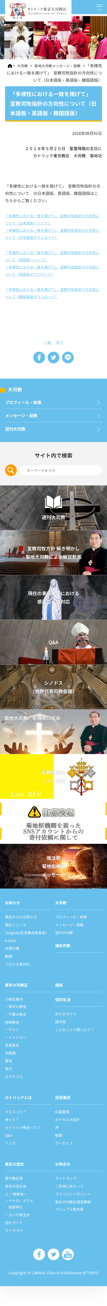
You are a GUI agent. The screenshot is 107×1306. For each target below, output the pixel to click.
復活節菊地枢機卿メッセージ (53, 875)
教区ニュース (17, 934)
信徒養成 (63, 1114)
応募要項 (63, 1128)
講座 (59, 1001)
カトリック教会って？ (25, 1144)
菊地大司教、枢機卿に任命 (37, 728)
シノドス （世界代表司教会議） (54, 696)
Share (37, 358)
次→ (60, 342)
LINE (69, 358)
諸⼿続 (61, 1038)
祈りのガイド (67, 1030)
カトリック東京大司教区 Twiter (53, 1273)
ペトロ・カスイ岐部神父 (23, 1221)
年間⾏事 (13, 965)
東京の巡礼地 (17, 1202)
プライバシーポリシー (75, 1210)
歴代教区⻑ (15, 1194)
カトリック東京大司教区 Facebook (37, 1273)
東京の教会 (19, 1023)
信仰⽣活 (63, 1016)
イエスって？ (17, 1128)
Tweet (53, 358)
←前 (47, 342)
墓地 (9, 1077)
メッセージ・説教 (23, 421)
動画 (9, 972)
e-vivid (11, 957)
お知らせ (13, 912)
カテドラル (15, 1093)
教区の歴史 (16, 1180)
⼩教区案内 (15, 1015)
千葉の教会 (19, 1030)
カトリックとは (20, 1114)
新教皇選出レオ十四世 (53, 786)
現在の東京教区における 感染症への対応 (53, 606)
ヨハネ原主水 (21, 1232)
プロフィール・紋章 (26, 406)
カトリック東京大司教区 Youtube (69, 1273)
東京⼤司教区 (18, 1001)
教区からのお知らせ (23, 926)
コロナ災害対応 (19, 980)
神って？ (13, 1136)
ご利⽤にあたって (71, 1202)
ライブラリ (15, 1248)
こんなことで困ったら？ (77, 1046)
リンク (11, 1159)
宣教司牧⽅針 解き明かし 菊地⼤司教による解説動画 (53, 562)
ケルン (15, 1046)
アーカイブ (65, 1159)
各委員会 (13, 1061)
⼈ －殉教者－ (17, 1210)
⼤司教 (16, 392)
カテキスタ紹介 (69, 1136)
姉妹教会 (13, 1038)
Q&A (53, 651)
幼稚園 (11, 1069)
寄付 (9, 1085)
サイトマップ (67, 1194)
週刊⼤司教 (16, 436)
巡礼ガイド (15, 1240)
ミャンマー (19, 1053)
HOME (9, 66)
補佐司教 (63, 955)
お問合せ (63, 1180)
